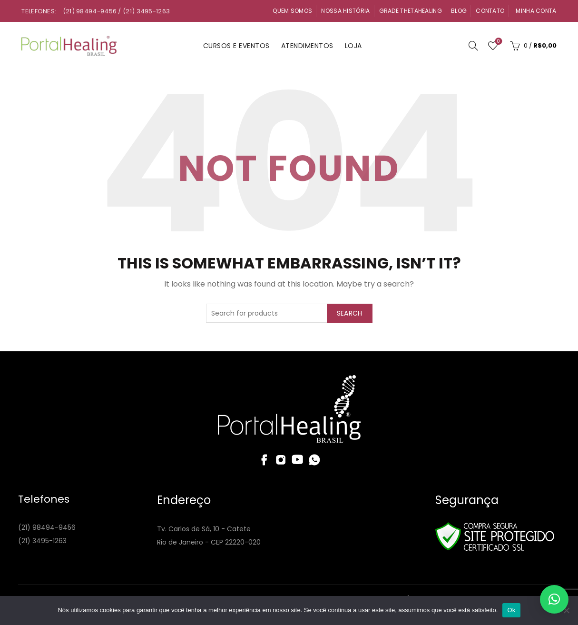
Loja (353, 45)
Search (349, 313)
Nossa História (345, 11)
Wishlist (497, 42)
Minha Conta (536, 11)
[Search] (473, 46)
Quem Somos (292, 11)
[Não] (566, 610)
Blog (459, 11)
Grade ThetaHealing (410, 11)
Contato (490, 11)
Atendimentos (307, 45)
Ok (511, 610)
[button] (554, 599)
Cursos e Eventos (236, 45)
